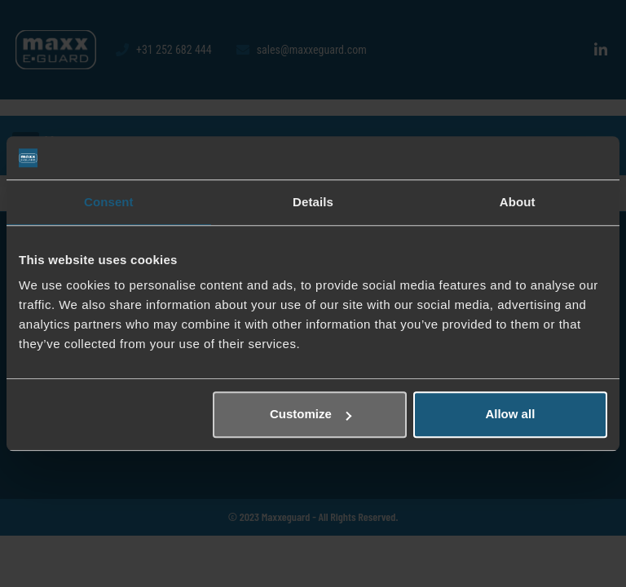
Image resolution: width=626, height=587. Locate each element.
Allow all (510, 414)
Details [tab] (313, 202)
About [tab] (518, 202)
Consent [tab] (109, 202)
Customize (310, 414)
